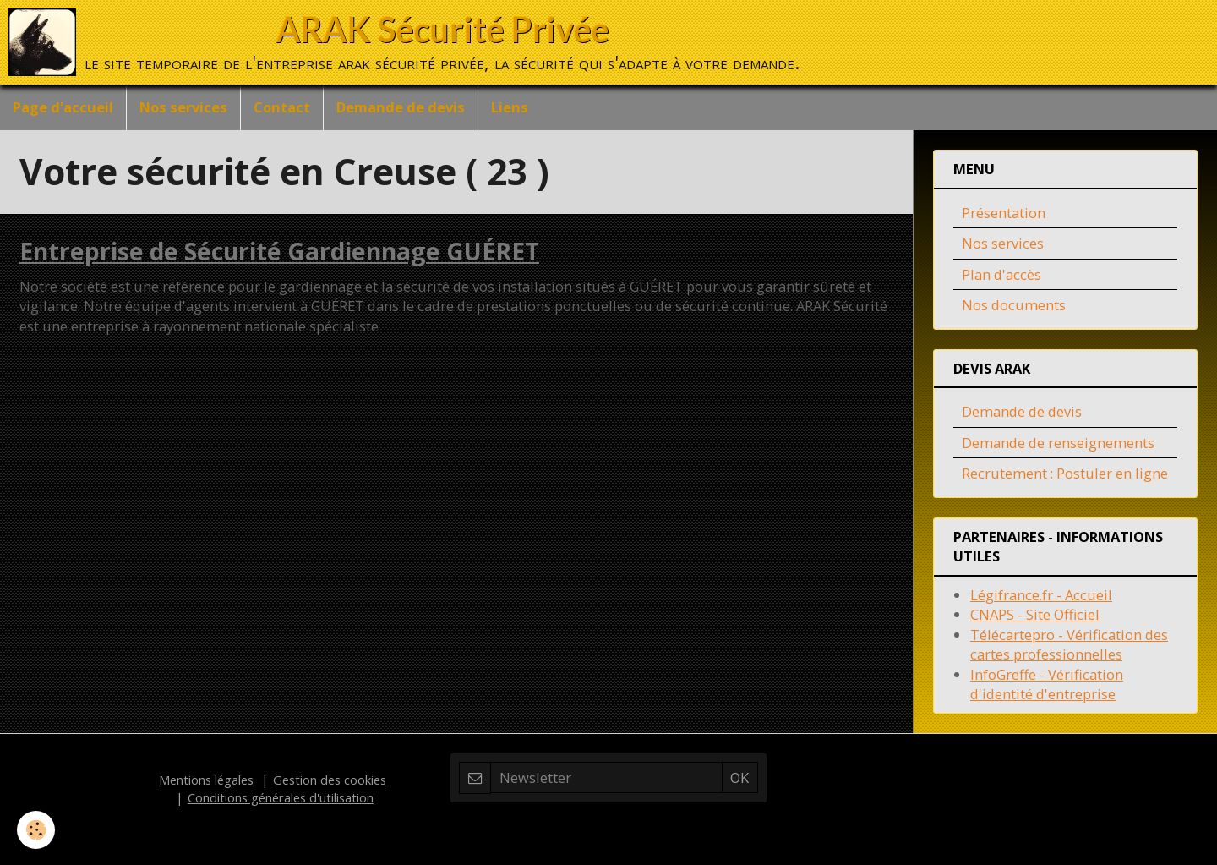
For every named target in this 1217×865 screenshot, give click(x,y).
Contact (282, 107)
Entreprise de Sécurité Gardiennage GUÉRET (279, 251)
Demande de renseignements (1058, 442)
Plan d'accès (1001, 274)
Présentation (1003, 212)
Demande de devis (400, 107)
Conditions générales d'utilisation (281, 797)
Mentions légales (206, 779)
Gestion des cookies (329, 779)
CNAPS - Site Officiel (1035, 614)
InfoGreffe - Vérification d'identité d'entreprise (1046, 684)
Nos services (183, 107)
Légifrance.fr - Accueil (1041, 595)
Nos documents (1014, 305)
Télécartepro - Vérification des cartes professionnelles (1069, 645)
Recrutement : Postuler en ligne (1065, 473)
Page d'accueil (63, 107)
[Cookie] (36, 830)
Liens (509, 107)
